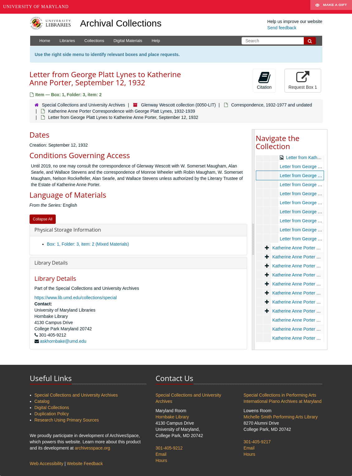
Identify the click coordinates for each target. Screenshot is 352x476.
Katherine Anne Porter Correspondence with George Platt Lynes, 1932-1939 (121, 111)
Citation (264, 80)
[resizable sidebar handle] (253, 240)
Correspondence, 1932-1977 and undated (271, 104)
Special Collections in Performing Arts (280, 395)
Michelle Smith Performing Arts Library (281, 416)
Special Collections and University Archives (83, 104)
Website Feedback (85, 463)
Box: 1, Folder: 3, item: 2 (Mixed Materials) (88, 244)
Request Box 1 (303, 80)
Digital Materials (128, 40)
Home (45, 40)
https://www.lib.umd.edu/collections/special (76, 297)
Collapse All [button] (43, 219)
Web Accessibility (46, 463)
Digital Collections (52, 407)
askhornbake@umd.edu (63, 341)
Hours (161, 460)
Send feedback (281, 27)
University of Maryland (36, 6)
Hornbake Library (172, 416)
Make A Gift (331, 6)
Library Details (51, 262)
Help (156, 40)
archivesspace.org (92, 447)
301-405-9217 (257, 441)
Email (161, 454)
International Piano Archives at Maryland (283, 401)
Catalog (42, 401)
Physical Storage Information (68, 229)
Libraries (67, 40)
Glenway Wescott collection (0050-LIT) (178, 104)
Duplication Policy (52, 413)
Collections (94, 40)
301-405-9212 (169, 447)
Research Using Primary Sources (67, 419)
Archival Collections (121, 23)
